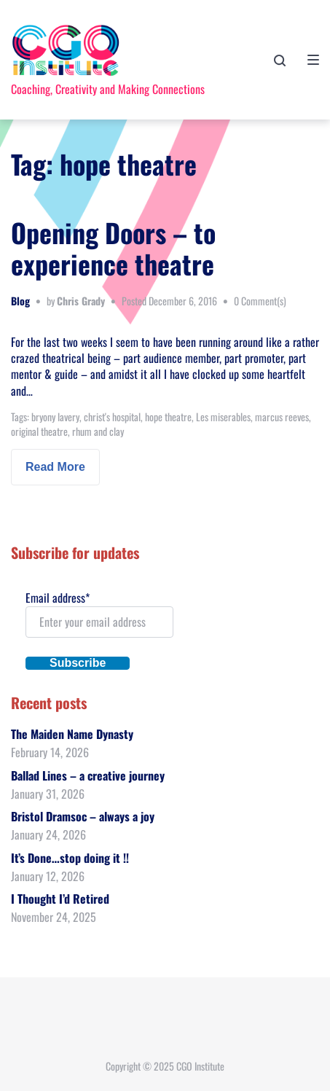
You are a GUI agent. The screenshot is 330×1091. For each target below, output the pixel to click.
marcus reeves (282, 416)
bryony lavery (55, 416)
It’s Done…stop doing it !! (70, 858)
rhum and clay (98, 431)
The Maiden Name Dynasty (72, 734)
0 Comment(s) (260, 300)
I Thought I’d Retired (60, 898)
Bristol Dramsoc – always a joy (82, 816)
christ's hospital (112, 416)
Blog (20, 300)
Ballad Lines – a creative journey (88, 775)
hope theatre (168, 416)
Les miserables (223, 416)
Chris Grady (81, 300)
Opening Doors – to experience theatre (113, 248)
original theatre (39, 431)
